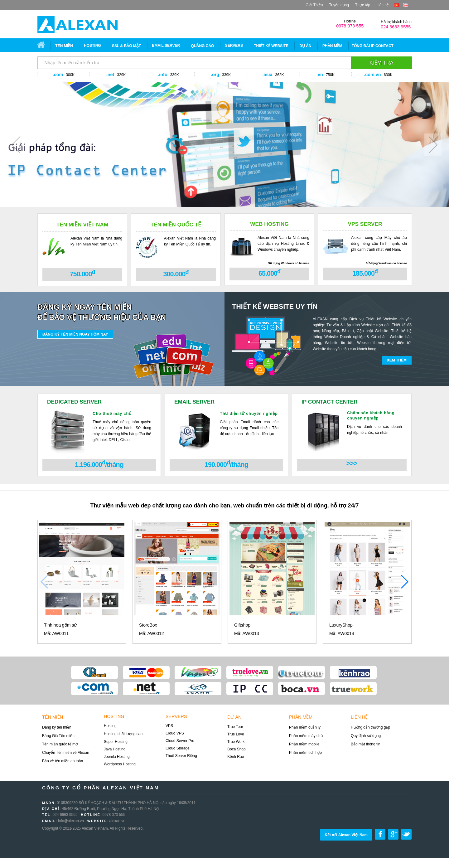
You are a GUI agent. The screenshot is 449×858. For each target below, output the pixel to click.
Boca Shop (236, 749)
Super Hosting (116, 741)
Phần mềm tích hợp (305, 752)
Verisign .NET (146, 688)
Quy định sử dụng (366, 736)
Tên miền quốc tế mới (60, 744)
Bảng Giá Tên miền (58, 736)
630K (388, 75)
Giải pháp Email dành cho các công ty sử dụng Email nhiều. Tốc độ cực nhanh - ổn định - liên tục (249, 428)
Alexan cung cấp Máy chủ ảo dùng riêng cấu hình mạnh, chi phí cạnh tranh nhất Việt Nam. (379, 243)
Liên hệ (382, 5)
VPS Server (365, 224)
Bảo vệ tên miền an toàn (62, 761)
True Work (235, 741)
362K (279, 75)
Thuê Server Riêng (181, 756)
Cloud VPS (175, 733)
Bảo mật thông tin (365, 744)
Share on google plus (393, 834)
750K (330, 75)
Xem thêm (397, 360)
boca (301, 688)
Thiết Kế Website (271, 46)
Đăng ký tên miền (56, 727)
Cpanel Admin (94, 672)
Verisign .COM (94, 688)
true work (353, 688)
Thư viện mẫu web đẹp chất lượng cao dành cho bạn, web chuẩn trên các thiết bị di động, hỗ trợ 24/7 (224, 505)
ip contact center (249, 688)
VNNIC (198, 672)
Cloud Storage (178, 748)
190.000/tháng (226, 463)
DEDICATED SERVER (74, 402)
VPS (169, 726)
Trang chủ (43, 45)
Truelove (249, 672)
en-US (405, 5)
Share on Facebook (380, 834)
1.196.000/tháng (99, 463)
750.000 (82, 273)
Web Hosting (269, 224)
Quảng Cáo (202, 46)
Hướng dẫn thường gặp (370, 727)
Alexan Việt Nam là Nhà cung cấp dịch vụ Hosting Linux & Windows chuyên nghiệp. (283, 243)
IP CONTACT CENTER (330, 402)
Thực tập (362, 5)
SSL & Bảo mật (126, 46)
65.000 (269, 272)
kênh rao (353, 672)
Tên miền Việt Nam (82, 224)
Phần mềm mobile (304, 744)
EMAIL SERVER (166, 45)
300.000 (175, 273)
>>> (351, 463)
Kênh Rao (235, 756)
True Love (235, 734)
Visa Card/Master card (146, 672)
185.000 (365, 272)
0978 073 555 (350, 25)
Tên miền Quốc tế (176, 224)
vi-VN (396, 5)
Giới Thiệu (314, 5)
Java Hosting (114, 749)
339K (174, 75)
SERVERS (234, 45)
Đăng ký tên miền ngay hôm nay (75, 334)
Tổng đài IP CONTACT (372, 46)
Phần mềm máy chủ (306, 736)
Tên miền (64, 46)
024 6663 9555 (396, 26)
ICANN (198, 688)
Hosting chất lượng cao (123, 734)
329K (121, 75)
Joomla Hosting (117, 756)
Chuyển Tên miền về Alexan (65, 752)
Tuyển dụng (339, 5)
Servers (176, 716)
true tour (301, 672)
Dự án (305, 46)
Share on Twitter (406, 834)
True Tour (235, 727)
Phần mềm (332, 46)
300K (70, 75)
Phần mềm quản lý (305, 727)
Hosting (92, 45)
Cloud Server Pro (180, 741)
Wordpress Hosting (120, 764)
